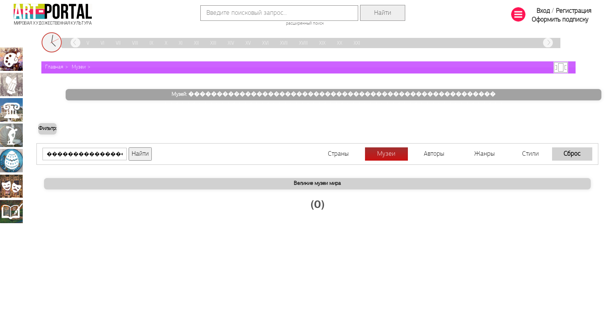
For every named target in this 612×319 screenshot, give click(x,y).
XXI (357, 43)
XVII (284, 43)
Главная (54, 67)
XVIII (303, 43)
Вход (543, 11)
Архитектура (11, 110)
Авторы (434, 154)
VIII (135, 43)
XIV (231, 43)
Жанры (484, 154)
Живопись (11, 59)
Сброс (572, 154)
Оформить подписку (560, 19)
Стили (530, 154)
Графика (11, 84)
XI (180, 43)
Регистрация (573, 11)
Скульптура (11, 135)
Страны (338, 154)
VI (102, 43)
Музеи (79, 67)
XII (196, 43)
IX (151, 43)
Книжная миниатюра (11, 211)
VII (118, 43)
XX (339, 43)
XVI (265, 43)
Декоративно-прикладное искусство (11, 160)
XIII (213, 43)
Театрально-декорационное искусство (11, 186)
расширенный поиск (305, 23)
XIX (322, 43)
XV (248, 43)
